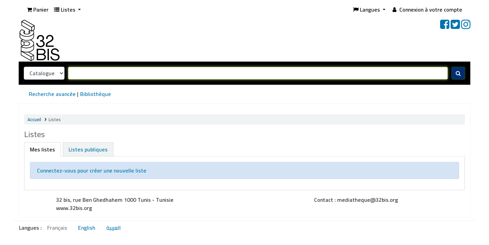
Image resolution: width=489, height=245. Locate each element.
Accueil (34, 119)
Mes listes (42, 149)
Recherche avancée (52, 94)
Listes (55, 119)
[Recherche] (458, 73)
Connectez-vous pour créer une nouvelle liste (91, 170)
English (86, 228)
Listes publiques (88, 149)
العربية (113, 228)
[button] (37, 9)
